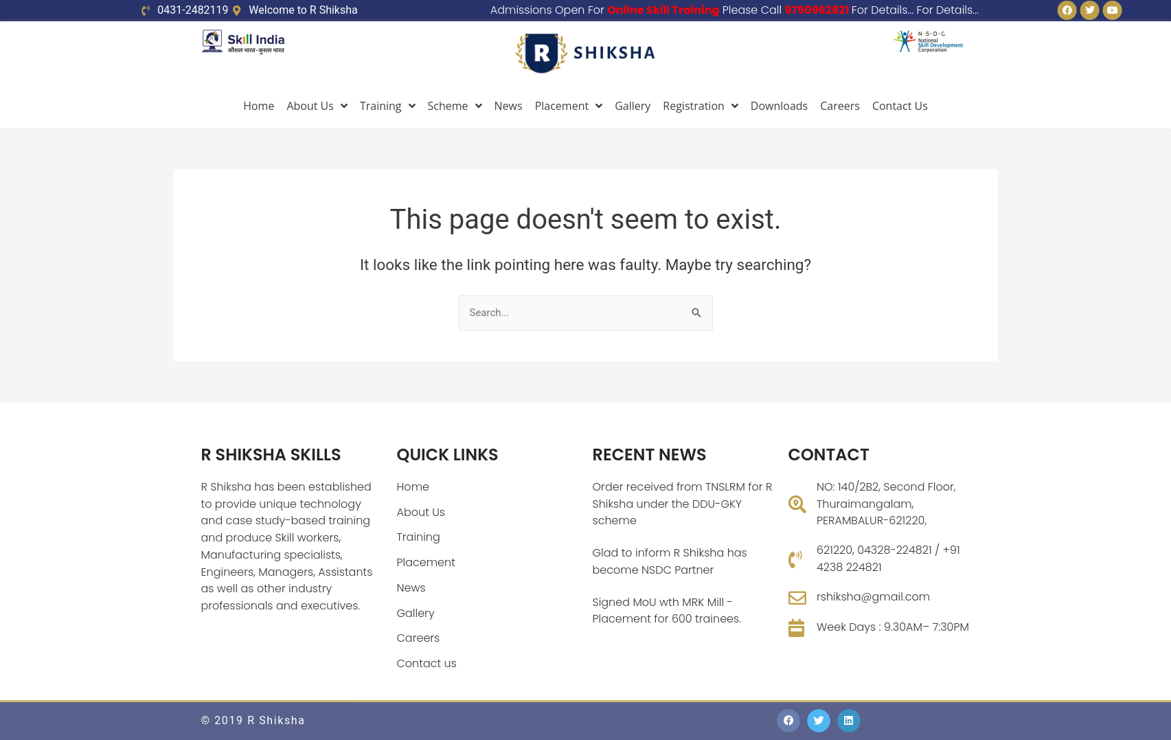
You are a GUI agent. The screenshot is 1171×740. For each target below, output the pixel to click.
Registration (700, 105)
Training (388, 105)
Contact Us (900, 105)
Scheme (455, 105)
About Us (317, 105)
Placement (569, 105)
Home (258, 105)
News (508, 105)
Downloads (779, 105)
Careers (840, 105)
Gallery (632, 105)
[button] (788, 720)
